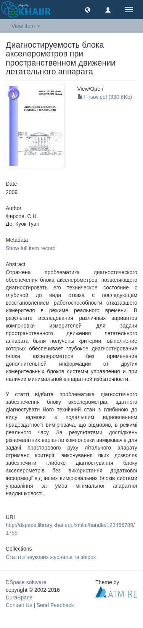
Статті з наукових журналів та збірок (51, 557)
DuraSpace (19, 597)
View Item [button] (25, 26)
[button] (88, 9)
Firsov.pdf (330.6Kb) (104, 97)
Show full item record (31, 248)
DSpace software (26, 582)
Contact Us (19, 605)
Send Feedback (55, 605)
